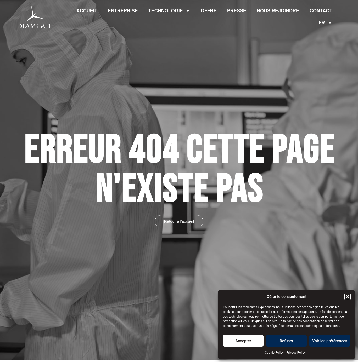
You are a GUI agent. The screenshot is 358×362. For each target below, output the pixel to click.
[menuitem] (326, 23)
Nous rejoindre (278, 10)
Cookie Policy (274, 352)
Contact (321, 10)
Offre (209, 10)
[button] (347, 296)
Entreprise (123, 10)
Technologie (169, 11)
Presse (236, 10)
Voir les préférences (329, 340)
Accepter (243, 340)
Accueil (86, 10)
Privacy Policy (296, 352)
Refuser (286, 340)
